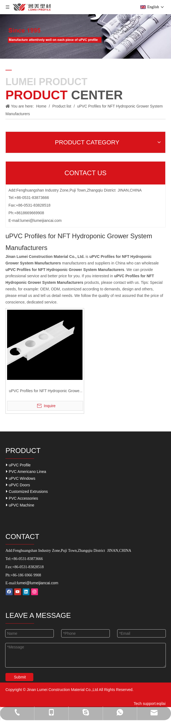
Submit (20, 677)
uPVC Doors (18, 484)
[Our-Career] (85, 36)
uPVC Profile (18, 465)
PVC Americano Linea (26, 471)
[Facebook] (9, 591)
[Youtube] (17, 591)
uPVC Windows (20, 478)
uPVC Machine (20, 505)
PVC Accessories (22, 498)
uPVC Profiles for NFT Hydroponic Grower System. (45, 391)
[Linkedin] (26, 591)
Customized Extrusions (27, 491)
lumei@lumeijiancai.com (41, 220)
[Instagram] (34, 591)
